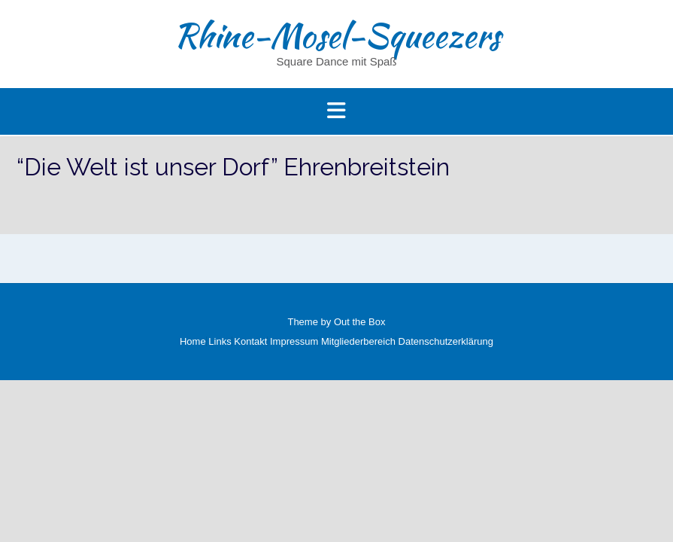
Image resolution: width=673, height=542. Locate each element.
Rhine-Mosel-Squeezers (337, 35)
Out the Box (360, 321)
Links (219, 341)
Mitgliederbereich (358, 341)
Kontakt (250, 341)
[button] (336, 112)
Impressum (294, 341)
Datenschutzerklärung (446, 341)
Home (193, 341)
